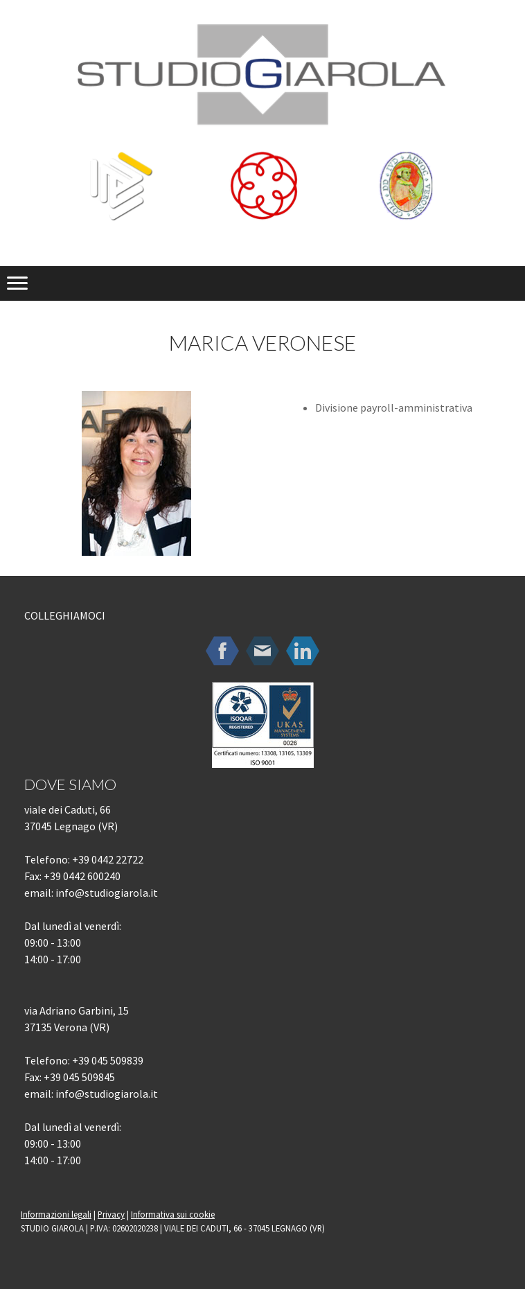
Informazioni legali (56, 1214)
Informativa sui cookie (173, 1214)
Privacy (111, 1214)
